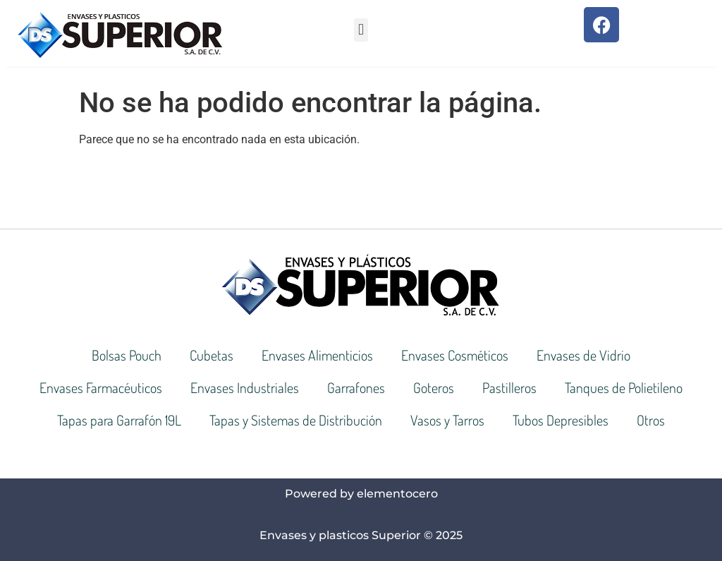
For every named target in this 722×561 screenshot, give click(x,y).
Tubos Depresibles (560, 420)
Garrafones (356, 387)
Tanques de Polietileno (624, 387)
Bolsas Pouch (126, 355)
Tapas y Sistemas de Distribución (295, 420)
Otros (651, 420)
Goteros (433, 387)
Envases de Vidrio (583, 355)
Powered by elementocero (361, 493)
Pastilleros (509, 387)
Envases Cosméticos (454, 355)
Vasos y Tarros (447, 420)
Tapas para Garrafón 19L (119, 420)
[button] (360, 30)
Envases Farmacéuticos (100, 387)
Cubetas (211, 355)
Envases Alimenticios (317, 355)
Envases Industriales (244, 387)
